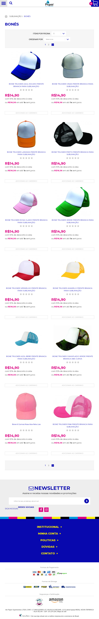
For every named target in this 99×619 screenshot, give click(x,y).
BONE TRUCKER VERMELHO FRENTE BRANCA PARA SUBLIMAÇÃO (26, 289)
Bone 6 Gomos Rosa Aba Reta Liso (26, 424)
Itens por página (41, 34)
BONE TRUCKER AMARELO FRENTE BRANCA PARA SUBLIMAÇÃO (72, 289)
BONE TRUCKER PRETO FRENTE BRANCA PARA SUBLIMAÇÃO (73, 153)
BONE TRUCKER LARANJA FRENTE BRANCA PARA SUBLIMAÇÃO (26, 153)
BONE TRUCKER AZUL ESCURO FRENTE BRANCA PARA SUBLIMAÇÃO (26, 85)
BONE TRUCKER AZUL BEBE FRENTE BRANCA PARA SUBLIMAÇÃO (26, 357)
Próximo (53, 44)
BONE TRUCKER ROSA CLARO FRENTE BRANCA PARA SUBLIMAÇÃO (26, 221)
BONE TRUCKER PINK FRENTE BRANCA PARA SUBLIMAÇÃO (73, 425)
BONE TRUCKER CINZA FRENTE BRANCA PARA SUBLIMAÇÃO (72, 85)
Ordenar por (36, 39)
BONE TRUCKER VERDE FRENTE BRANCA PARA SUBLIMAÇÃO (73, 221)
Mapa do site (61, 611)
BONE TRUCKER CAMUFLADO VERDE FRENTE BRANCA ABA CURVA (72, 357)
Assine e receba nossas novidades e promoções (49, 493)
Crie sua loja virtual (37, 616)
